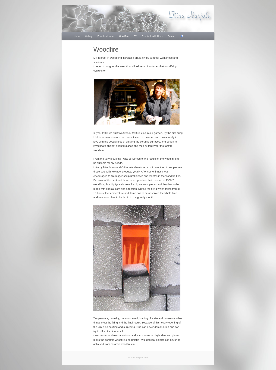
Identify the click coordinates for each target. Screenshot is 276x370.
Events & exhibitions (152, 36)
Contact (171, 36)
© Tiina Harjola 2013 (138, 357)
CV (135, 36)
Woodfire (123, 36)
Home (77, 36)
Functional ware (106, 36)
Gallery (88, 36)
